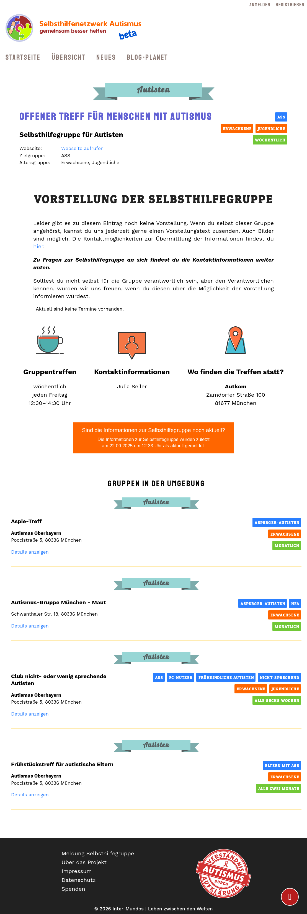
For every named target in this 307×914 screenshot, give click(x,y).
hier (38, 246)
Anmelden (259, 5)
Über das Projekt (84, 862)
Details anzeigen (30, 552)
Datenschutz (78, 880)
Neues (106, 57)
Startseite (23, 57)
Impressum (76, 871)
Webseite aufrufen (82, 148)
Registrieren (290, 5)
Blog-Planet (147, 57)
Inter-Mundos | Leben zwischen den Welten (162, 909)
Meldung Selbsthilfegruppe (97, 853)
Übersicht (68, 57)
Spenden (73, 888)
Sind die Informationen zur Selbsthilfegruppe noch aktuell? (153, 438)
